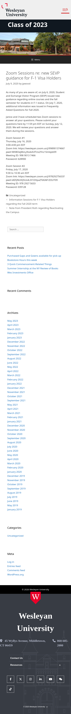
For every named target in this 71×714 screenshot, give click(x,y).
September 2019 (16, 488)
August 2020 (14, 442)
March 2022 (13, 375)
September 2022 (16, 354)
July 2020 (12, 446)
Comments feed (16, 570)
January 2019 (14, 509)
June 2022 (12, 362)
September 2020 (16, 438)
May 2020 (12, 455)
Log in (10, 561)
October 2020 (14, 434)
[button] (65, 10)
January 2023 (14, 337)
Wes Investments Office (20, 272)
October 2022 (14, 350)
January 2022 (14, 383)
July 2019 (12, 497)
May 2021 (12, 404)
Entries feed (14, 566)
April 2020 (12, 459)
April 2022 (12, 371)
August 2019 (14, 492)
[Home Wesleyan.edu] (35, 598)
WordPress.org (15, 574)
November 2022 (16, 346)
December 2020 (16, 425)
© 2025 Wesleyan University (35, 706)
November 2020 (16, 429)
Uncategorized (17, 195)
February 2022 (15, 379)
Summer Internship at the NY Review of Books (32, 268)
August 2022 (14, 358)
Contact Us (16, 658)
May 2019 (12, 505)
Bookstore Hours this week (22, 260)
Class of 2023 (27, 24)
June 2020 (12, 450)
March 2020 (13, 463)
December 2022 (16, 341)
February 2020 (15, 467)
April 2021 (12, 408)
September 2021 (16, 400)
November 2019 (16, 480)
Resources (16, 665)
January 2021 (14, 421)
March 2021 (13, 413)
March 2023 (13, 329)
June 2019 (12, 501)
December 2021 (16, 387)
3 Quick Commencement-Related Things (29, 264)
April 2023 (12, 324)
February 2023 (15, 333)
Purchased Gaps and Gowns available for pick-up (34, 255)
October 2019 (14, 484)
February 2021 (15, 417)
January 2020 (14, 471)
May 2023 (12, 320)
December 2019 (16, 475)
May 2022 (12, 366)
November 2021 (16, 392)
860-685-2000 (62, 643)
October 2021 (14, 396)
